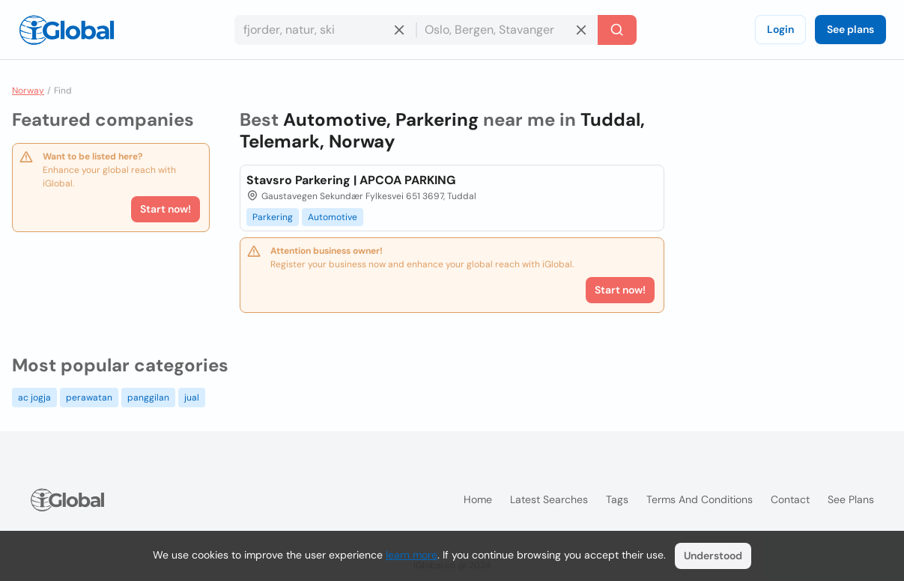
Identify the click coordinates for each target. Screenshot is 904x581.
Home (478, 499)
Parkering (272, 217)
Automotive (332, 217)
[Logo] (66, 30)
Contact (790, 499)
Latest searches (549, 499)
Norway (28, 91)
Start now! (165, 209)
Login (780, 29)
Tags (617, 499)
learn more (411, 555)
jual (191, 398)
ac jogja (34, 398)
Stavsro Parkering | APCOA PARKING (350, 180)
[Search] (617, 30)
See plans (850, 29)
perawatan (89, 398)
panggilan (148, 398)
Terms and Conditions (699, 499)
